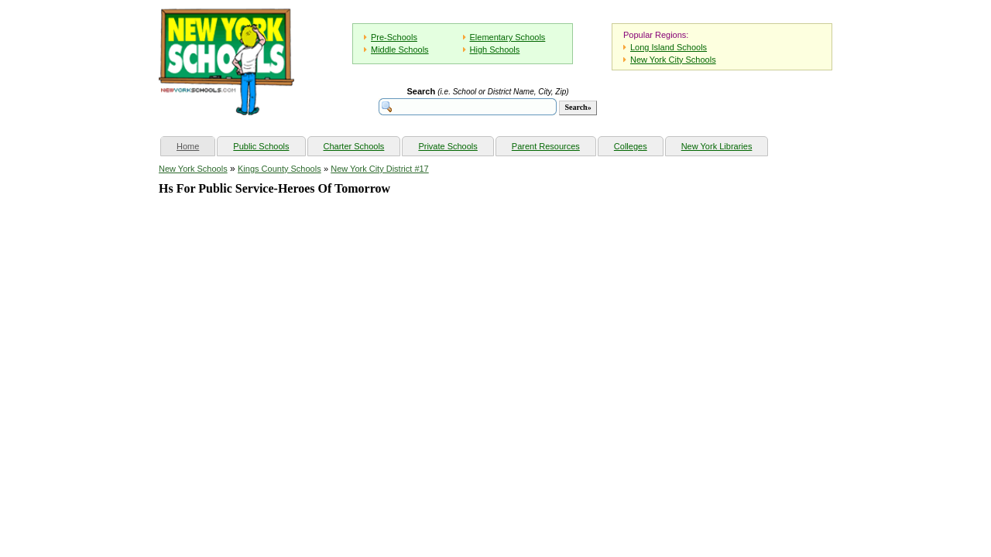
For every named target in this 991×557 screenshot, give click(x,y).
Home (195, 144)
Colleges (630, 146)
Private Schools (447, 146)
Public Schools (261, 146)
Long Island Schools (668, 47)
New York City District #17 (380, 168)
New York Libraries (717, 146)
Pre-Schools (394, 37)
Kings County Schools (279, 168)
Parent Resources (546, 146)
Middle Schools (400, 49)
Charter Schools (354, 146)
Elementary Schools (508, 37)
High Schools (495, 49)
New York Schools (193, 168)
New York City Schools (673, 59)
